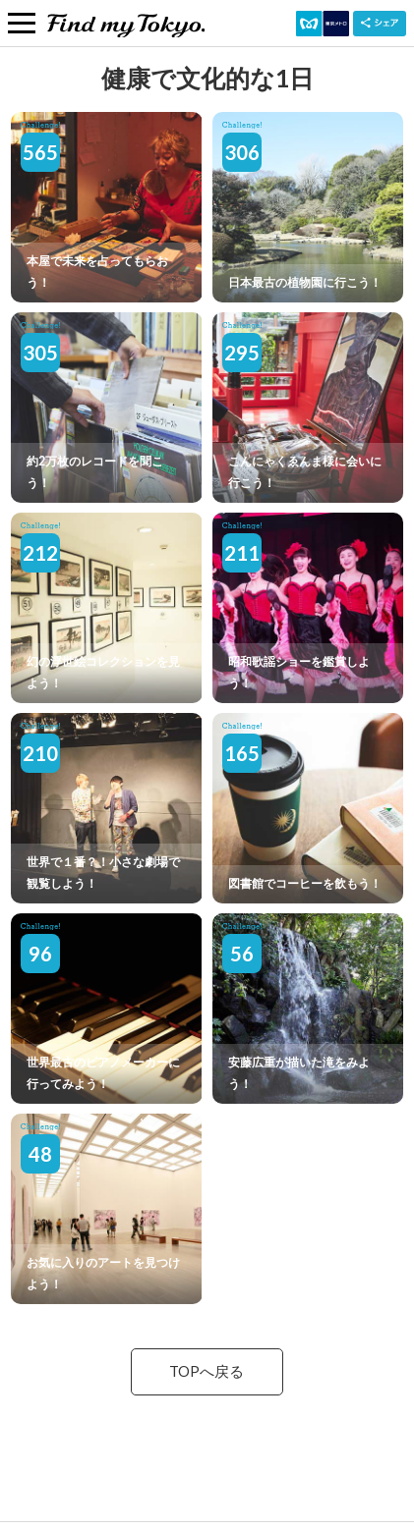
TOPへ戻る (206, 1371)
